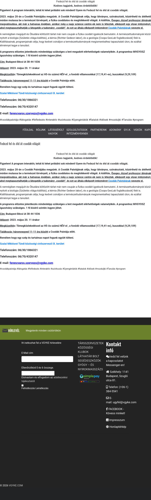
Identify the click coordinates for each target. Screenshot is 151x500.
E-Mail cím (27, 352)
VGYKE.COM (16, 485)
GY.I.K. (127, 129)
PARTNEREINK (99, 129)
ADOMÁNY (115, 129)
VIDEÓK (137, 129)
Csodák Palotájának (119, 27)
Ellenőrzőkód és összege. (37, 367)
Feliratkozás (28, 388)
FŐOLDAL (28, 129)
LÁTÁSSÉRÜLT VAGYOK (56, 131)
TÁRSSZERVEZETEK (91, 343)
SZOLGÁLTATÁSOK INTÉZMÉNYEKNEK (77, 131)
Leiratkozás (42, 388)
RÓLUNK (41, 129)
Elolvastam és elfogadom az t (44, 379)
